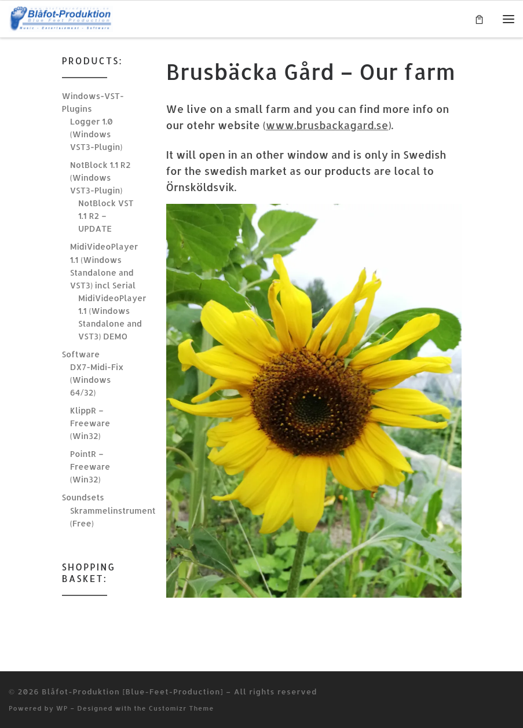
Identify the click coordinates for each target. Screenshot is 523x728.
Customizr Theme (181, 708)
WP (62, 708)
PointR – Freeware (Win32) (90, 466)
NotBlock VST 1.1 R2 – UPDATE (106, 215)
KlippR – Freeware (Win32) (90, 423)
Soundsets (83, 497)
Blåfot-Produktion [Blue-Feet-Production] (132, 691)
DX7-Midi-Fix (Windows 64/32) (97, 379)
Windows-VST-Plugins (93, 102)
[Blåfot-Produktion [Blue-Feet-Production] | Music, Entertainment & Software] (61, 17)
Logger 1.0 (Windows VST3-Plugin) (96, 134)
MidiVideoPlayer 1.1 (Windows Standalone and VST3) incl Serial (104, 265)
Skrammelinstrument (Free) (113, 517)
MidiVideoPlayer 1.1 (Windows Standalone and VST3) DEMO (112, 317)
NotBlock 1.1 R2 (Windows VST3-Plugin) (100, 177)
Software (81, 354)
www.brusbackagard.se (327, 124)
